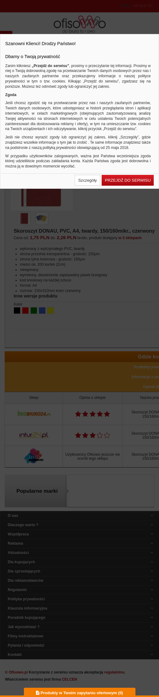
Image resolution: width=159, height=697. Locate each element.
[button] (87, 180)
